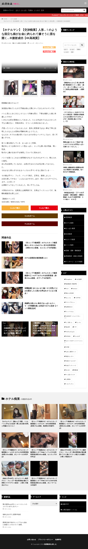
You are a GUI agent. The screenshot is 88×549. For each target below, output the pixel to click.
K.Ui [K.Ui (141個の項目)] (67, 288)
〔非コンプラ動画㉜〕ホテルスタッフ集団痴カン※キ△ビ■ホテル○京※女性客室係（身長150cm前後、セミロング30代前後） (41, 245)
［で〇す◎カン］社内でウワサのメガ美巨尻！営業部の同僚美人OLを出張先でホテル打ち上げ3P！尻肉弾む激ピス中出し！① (73, 116)
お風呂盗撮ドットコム (69, 509)
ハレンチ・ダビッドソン (36, 43)
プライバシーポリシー (45, 539)
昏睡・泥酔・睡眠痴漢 (73, 250)
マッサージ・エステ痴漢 (74, 261)
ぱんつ (18, 10)
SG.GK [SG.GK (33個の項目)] (68, 370)
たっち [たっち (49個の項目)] (79, 322)
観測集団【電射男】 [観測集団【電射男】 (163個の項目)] (71, 284)
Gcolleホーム (30, 216)
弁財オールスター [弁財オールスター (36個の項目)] (71, 361)
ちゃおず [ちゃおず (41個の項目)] (77, 336)
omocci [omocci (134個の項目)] (75, 288)
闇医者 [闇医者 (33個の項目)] (76, 370)
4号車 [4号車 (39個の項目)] (67, 347)
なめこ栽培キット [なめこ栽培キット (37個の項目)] (71, 351)
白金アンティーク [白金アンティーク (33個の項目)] (71, 365)
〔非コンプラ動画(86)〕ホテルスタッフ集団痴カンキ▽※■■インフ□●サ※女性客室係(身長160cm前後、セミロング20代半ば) (43, 453)
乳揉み (30, 10)
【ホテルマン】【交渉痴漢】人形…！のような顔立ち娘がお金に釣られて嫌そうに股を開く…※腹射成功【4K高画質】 (37, 21)
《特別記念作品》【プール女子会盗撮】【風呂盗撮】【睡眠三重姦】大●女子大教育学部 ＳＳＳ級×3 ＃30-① (73, 196)
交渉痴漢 (23, 43)
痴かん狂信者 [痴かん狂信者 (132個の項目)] (70, 293)
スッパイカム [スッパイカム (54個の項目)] (70, 311)
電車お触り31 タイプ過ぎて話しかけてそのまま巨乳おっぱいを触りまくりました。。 (73, 144)
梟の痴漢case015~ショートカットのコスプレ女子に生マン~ (15, 505)
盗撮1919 (65, 504)
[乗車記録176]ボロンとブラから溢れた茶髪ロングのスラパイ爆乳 (15, 523)
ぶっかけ (37, 10)
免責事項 (58, 539)
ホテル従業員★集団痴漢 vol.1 (36, 258)
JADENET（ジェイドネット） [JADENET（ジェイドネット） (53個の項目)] (72, 317)
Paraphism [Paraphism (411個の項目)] (69, 279)
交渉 (42, 10)
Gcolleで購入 (15, 208)
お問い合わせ (31, 539)
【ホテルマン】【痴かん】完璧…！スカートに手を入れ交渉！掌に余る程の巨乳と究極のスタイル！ (15, 423)
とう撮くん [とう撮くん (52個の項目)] (69, 322)
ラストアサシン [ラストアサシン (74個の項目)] (70, 302)
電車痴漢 (69, 217)
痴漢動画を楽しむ (50, 544)
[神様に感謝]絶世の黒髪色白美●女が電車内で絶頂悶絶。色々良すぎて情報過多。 (73, 169)
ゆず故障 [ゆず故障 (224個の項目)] (79, 279)
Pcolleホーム (30, 224)
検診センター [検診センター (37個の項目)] (70, 356)
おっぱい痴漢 (70, 228)
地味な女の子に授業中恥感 (12, 514)
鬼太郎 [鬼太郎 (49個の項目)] (68, 327)
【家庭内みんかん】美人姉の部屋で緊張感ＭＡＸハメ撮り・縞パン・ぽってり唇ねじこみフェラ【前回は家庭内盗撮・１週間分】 (73, 87)
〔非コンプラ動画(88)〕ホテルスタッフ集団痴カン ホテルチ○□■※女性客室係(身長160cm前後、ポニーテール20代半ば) (72, 424)
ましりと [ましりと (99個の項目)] (68, 297)
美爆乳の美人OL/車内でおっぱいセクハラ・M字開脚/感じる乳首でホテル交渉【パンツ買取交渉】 (41, 305)
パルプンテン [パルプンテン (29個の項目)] (70, 384)
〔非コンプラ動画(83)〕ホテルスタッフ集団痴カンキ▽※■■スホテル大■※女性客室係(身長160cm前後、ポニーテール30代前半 (43, 481)
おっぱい (24, 10)
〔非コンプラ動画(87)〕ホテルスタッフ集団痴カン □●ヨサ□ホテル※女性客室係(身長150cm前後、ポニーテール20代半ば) (15, 453)
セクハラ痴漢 (70, 239)
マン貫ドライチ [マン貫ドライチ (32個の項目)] (70, 374)
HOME (5, 19)
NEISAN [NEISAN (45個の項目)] (68, 336)
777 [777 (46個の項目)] (75, 327)
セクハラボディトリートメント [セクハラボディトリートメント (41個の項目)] (73, 341)
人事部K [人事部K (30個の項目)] (68, 379)
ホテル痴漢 (14, 19)
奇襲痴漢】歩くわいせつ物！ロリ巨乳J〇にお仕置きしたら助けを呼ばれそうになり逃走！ (41, 290)
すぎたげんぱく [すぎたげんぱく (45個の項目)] (70, 331)
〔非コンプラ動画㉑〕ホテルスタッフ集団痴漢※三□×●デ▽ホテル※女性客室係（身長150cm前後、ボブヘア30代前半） (41, 275)
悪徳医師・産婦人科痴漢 (74, 256)
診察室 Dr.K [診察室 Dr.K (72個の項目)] (69, 307)
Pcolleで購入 (44, 208)
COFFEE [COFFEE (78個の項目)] (78, 297)
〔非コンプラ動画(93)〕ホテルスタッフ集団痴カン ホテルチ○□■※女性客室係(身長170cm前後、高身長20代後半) (43, 423)
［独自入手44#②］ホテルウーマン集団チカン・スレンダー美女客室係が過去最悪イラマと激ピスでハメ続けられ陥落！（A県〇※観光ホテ (72, 453)
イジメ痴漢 (69, 245)
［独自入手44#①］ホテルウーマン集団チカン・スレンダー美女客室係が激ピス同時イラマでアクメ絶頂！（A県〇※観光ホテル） (15, 481)
